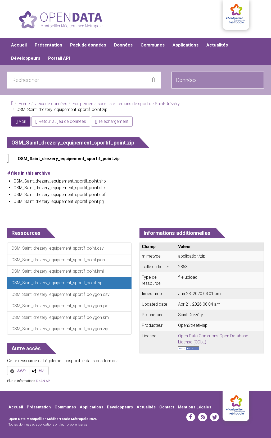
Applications (185, 45)
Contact (166, 407)
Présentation (48, 45)
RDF (42, 370)
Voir (23, 122)
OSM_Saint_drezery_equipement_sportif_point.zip (69, 158)
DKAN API (43, 381)
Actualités (217, 45)
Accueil (19, 45)
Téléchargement (112, 121)
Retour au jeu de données (60, 121)
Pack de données (88, 45)
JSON (21, 370)
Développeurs (25, 58)
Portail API (59, 58)
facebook (190, 417)
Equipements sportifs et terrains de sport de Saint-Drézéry (126, 103)
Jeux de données (51, 103)
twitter (214, 417)
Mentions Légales (194, 407)
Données (123, 45)
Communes (153, 45)
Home (24, 103)
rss (202, 417)
